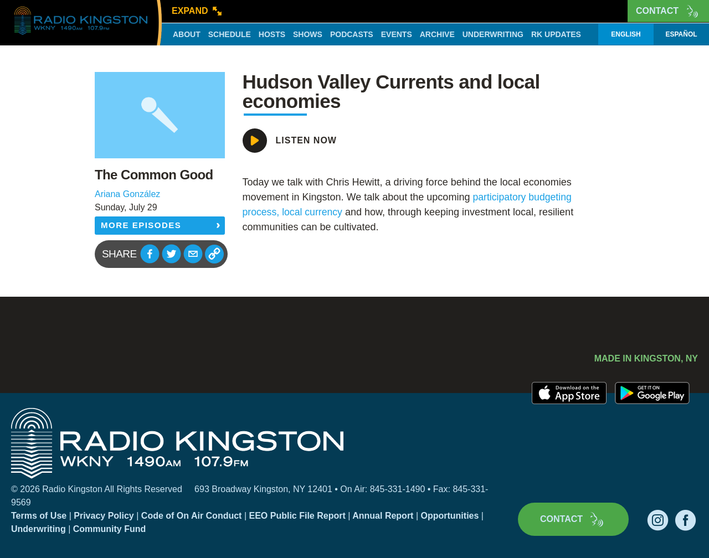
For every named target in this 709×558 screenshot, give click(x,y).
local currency (314, 212)
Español (681, 34)
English (625, 34)
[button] (150, 254)
